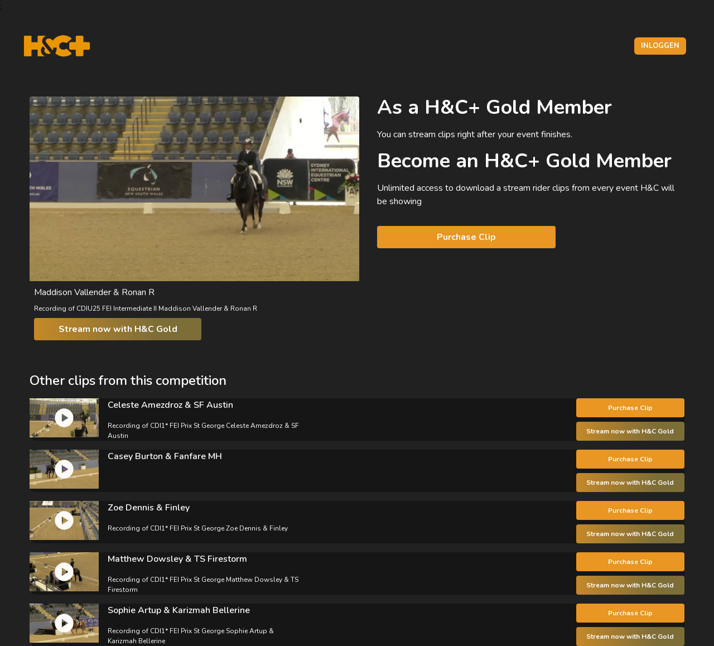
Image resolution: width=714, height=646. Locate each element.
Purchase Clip (466, 237)
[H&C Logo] (56, 46)
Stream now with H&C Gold (118, 329)
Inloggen (660, 46)
